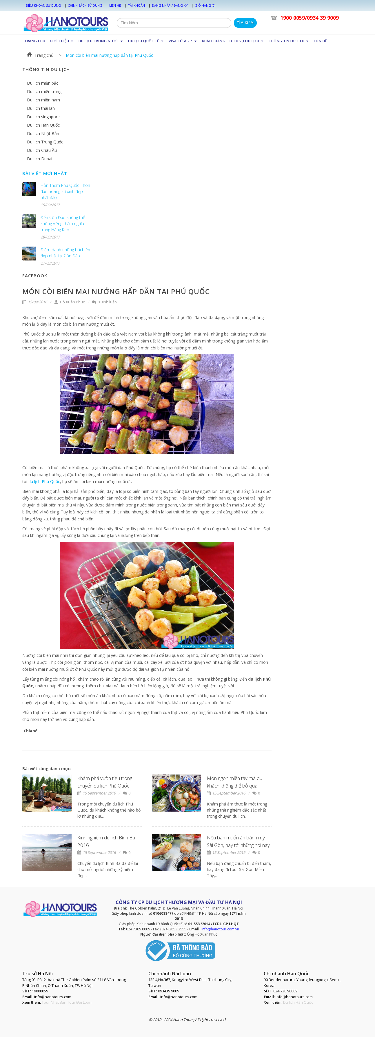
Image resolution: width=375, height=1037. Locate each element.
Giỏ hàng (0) (205, 5)
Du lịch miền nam (43, 100)
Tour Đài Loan (79, 1002)
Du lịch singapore (43, 116)
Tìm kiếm (245, 22)
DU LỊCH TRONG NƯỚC (101, 41)
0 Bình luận (104, 302)
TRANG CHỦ (34, 41)
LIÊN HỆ (320, 41)
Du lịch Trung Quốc (45, 142)
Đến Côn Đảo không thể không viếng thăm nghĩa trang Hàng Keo (63, 223)
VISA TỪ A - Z (183, 41)
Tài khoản (136, 5)
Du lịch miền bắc (42, 83)
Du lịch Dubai (39, 158)
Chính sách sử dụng (85, 5)
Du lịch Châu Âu (42, 150)
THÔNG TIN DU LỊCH (289, 41)
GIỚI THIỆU (62, 41)
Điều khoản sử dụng (43, 5)
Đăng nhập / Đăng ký (170, 5)
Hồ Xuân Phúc (69, 302)
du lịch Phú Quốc (44, 481)
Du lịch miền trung (44, 91)
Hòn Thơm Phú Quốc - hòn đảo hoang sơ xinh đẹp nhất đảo (65, 191)
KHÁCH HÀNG (213, 41)
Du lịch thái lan (41, 108)
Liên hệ (115, 5)
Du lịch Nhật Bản (43, 133)
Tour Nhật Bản (54, 1002)
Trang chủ (40, 55)
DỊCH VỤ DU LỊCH (247, 41)
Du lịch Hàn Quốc (43, 125)
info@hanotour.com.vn (220, 929)
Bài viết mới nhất (44, 173)
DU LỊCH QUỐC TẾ (146, 41)
